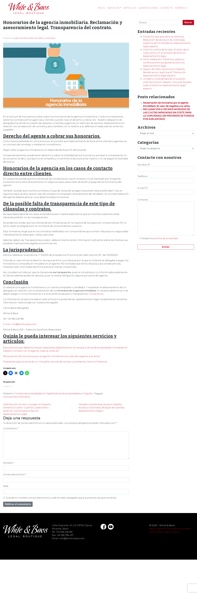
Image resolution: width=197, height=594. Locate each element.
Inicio (101, 8)
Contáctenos (96, 294)
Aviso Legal (155, 528)
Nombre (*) (166, 167)
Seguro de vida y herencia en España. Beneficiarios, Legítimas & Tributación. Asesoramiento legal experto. (164, 72)
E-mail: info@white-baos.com (20, 324)
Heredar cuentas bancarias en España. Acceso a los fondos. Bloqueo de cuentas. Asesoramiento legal (102, 407)
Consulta (166, 217)
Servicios (113, 8)
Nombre (8, 463)
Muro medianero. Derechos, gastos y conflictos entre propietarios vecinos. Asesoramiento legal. (164, 62)
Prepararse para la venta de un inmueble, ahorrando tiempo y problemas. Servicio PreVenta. (55, 361)
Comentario (10, 428)
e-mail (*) (166, 191)
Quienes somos (148, 8)
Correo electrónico (14, 474)
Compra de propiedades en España (34, 393)
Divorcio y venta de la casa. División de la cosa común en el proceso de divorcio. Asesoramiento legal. (166, 52)
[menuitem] (181, 8)
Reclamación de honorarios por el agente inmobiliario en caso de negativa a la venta (51, 356)
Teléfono (166, 179)
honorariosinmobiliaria (16, 397)
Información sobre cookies (164, 532)
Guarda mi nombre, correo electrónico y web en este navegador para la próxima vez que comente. (61, 498)
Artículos (129, 8)
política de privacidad (165, 238)
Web (5, 486)
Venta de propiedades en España (74, 393)
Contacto (166, 8)
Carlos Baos (50, 38)
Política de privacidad (176, 528)
